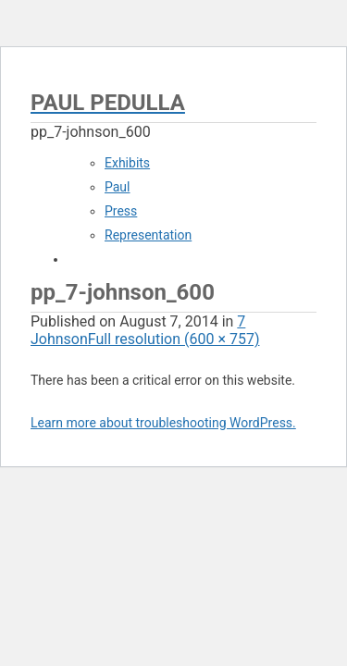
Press (121, 211)
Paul (117, 186)
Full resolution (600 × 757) (174, 339)
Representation (148, 235)
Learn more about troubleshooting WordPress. (163, 422)
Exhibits (127, 162)
